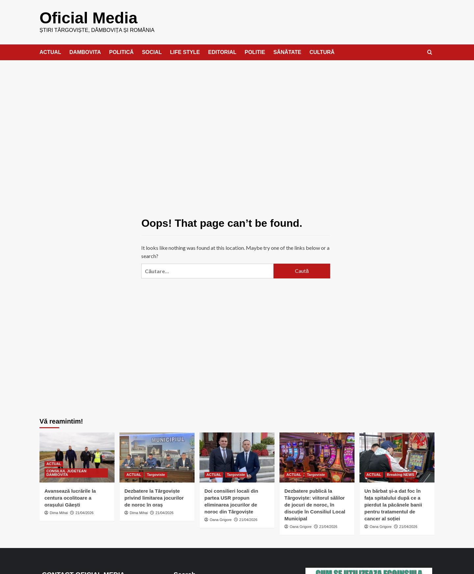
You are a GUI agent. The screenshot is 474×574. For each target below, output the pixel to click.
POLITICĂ (121, 52)
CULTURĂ (321, 52)
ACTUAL (50, 52)
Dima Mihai (59, 512)
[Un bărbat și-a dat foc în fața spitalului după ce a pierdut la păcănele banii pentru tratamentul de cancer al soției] (396, 457)
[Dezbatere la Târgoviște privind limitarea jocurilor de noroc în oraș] (157, 457)
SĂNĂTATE (287, 52)
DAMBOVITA (85, 52)
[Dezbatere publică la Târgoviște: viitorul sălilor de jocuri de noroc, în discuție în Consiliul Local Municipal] (317, 457)
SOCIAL (152, 52)
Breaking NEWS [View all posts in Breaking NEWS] (400, 474)
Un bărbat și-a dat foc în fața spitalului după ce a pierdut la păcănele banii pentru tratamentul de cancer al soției (393, 504)
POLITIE (255, 52)
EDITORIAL (222, 52)
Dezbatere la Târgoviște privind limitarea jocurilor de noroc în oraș (154, 497)
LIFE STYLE (185, 52)
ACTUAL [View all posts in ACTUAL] (53, 463)
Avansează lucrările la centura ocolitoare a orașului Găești (70, 497)
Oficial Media (88, 17)
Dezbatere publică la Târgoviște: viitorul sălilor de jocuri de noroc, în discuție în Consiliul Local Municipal (314, 504)
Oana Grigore (221, 519)
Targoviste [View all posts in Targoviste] (156, 474)
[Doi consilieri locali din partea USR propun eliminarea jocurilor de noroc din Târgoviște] (237, 457)
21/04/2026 (84, 512)
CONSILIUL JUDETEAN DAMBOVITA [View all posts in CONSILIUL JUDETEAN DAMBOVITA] (66, 472)
